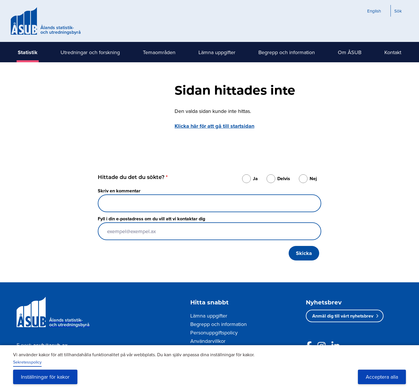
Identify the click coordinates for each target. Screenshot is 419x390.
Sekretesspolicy (27, 362)
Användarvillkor (208, 341)
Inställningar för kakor (45, 376)
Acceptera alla (382, 376)
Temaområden (159, 52)
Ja (255, 178)
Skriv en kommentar (119, 190)
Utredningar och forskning (90, 52)
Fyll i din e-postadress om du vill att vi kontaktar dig (151, 218)
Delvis (283, 178)
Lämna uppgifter (216, 52)
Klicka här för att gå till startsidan (214, 126)
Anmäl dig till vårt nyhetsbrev (342, 316)
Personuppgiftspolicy (214, 332)
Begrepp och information (286, 52)
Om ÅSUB (349, 52)
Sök (398, 11)
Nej (313, 178)
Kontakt (392, 52)
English (374, 11)
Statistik (28, 52)
